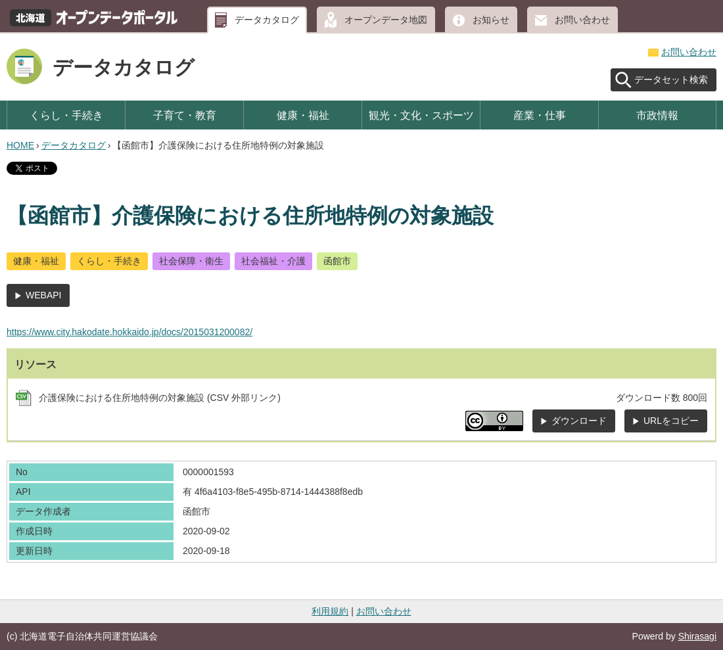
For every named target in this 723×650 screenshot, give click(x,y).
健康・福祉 (303, 115)
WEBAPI (43, 295)
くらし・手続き (66, 115)
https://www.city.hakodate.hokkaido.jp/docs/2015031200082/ (129, 332)
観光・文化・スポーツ (421, 115)
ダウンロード (579, 420)
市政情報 (657, 115)
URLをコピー (671, 420)
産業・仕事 (539, 115)
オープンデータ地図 (385, 19)
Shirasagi (697, 636)
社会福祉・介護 (273, 261)
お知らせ (491, 19)
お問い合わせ (582, 19)
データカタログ (267, 19)
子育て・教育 (184, 115)
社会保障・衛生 (191, 261)
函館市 (337, 261)
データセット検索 (671, 79)
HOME (20, 145)
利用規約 (330, 611)
